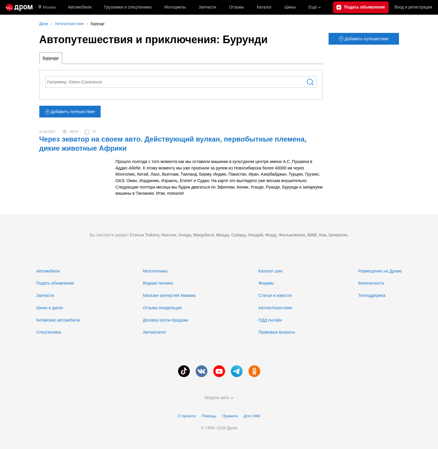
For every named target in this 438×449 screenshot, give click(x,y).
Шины (290, 7)
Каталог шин (270, 271)
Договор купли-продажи (165, 320)
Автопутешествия (275, 307)
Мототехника (155, 271)
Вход (413, 7)
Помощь (209, 416)
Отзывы (236, 7)
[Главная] (19, 7)
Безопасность (371, 283)
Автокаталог (154, 332)
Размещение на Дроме (380, 271)
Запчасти (207, 7)
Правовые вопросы (276, 332)
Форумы (266, 283)
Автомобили (80, 7)
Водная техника (158, 283)
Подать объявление (55, 283)
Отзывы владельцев (162, 307)
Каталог (264, 7)
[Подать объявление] (361, 7)
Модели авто (219, 397)
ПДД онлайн (270, 320)
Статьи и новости (275, 295)
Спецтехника (48, 332)
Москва (47, 7)
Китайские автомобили (58, 320)
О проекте (187, 416)
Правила (230, 416)
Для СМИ (251, 416)
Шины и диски (49, 307)
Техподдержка (371, 295)
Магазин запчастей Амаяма (169, 295)
